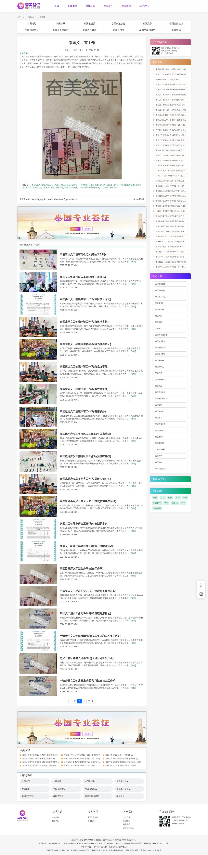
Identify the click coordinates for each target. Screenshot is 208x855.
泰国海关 (158, 316)
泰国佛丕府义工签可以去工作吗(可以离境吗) (85, 433)
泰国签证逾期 (160, 284)
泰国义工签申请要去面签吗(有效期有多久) (122, 759)
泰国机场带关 (160, 341)
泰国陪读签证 (160, 348)
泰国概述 (30, 17)
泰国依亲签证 (89, 30)
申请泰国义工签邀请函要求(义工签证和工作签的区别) (90, 635)
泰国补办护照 (160, 450)
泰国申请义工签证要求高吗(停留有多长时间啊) (123, 762)
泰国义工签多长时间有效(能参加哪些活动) (172, 100)
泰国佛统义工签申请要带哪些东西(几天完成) (173, 196)
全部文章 (90, 5)
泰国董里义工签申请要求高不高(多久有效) (172, 201)
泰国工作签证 (160, 354)
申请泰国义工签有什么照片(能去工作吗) (83, 254)
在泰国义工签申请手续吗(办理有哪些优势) (172, 166)
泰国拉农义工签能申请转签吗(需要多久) (171, 262)
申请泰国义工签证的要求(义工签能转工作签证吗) (99, 188)
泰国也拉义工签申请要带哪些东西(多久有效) (173, 252)
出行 (178, 497)
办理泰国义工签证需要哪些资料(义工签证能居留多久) (84, 762)
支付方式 (126, 817)
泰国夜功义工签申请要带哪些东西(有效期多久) (174, 221)
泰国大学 (158, 456)
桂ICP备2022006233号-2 (159, 843)
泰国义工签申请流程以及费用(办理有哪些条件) (40, 755)
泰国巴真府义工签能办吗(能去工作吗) (81, 568)
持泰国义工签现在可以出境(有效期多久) (171, 211)
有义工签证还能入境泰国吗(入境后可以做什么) (87, 658)
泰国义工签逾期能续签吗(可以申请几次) (171, 85)
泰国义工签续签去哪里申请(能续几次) (170, 105)
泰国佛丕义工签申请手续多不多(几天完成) (172, 216)
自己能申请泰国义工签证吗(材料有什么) (171, 130)
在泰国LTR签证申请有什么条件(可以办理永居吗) (174, 176)
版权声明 (126, 824)
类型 (166, 503)
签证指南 (91, 821)
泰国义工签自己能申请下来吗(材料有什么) (38, 759)
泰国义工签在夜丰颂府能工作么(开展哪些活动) (87, 546)
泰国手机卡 (159, 437)
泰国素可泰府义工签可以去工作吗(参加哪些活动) (88, 501)
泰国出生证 (159, 430)
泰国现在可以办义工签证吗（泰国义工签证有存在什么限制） (55, 185)
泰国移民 (60, 23)
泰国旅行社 (159, 303)
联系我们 (144, 5)
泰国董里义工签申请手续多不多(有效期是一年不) (174, 186)
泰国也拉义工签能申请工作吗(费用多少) (83, 411)
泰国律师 (176, 30)
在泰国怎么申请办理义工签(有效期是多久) (172, 181)
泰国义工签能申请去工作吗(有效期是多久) (84, 523)
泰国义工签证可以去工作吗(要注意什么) (83, 276)
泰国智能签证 (176, 23)
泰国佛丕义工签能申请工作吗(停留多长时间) (85, 299)
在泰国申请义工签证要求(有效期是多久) (171, 171)
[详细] (133, 261)
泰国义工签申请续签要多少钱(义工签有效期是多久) (42, 762)
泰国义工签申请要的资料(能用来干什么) (171, 90)
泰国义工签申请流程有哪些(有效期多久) (171, 155)
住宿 (155, 497)
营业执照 (157, 508)
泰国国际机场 (160, 380)
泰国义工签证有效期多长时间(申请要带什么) (173, 140)
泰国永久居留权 (61, 30)
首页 (56, 5)
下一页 (90, 701)
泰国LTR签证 (160, 424)
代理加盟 (126, 821)
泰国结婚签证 (32, 30)
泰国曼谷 (147, 23)
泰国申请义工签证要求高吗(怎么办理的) (121, 766)
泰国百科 (108, 5)
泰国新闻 (126, 5)
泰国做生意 (159, 411)
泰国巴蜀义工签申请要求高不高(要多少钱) (172, 226)
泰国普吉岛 (118, 30)
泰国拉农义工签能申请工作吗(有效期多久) (84, 389)
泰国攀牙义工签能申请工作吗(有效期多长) (84, 321)
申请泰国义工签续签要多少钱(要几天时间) (172, 150)
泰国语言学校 (160, 297)
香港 (185, 497)
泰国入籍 (158, 373)
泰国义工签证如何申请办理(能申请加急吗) (172, 115)
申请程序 (157, 503)
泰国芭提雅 (89, 23)
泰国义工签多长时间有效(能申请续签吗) (171, 95)
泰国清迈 (31, 23)
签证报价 (72, 5)
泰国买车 (158, 322)
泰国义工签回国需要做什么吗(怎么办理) (79, 766)
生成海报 (138, 199)
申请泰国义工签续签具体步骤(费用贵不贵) (172, 120)
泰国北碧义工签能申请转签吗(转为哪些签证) (85, 344)
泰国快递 (158, 386)
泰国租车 (158, 418)
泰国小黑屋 (159, 443)
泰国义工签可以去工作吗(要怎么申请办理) (172, 135)
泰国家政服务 (118, 23)
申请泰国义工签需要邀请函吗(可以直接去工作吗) (99, 185)
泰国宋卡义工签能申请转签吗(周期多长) (171, 206)
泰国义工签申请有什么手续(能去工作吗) (171, 110)
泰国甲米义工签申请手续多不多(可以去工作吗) (82, 759)
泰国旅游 (158, 329)
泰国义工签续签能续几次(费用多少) (119, 755)
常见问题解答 (93, 817)
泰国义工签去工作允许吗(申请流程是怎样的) (61, 188)
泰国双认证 (159, 367)
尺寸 (163, 497)
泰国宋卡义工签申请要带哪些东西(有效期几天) (174, 257)
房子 (183, 503)
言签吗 (175, 503)
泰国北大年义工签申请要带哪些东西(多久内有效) (174, 247)
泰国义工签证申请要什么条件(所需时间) (171, 74)
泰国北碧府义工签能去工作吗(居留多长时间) (85, 478)
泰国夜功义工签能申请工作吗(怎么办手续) (84, 366)
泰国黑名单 (159, 309)
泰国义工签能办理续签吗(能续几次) (169, 161)
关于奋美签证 (128, 828)
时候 (170, 497)
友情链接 (55, 817)
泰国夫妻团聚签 (147, 30)
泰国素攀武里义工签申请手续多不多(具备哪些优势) (175, 236)
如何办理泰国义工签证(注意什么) (168, 79)
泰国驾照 (158, 405)
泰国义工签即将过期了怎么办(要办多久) (171, 125)
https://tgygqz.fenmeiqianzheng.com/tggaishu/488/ (54, 199)
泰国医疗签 (159, 360)
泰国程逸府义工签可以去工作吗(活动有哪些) (85, 456)
